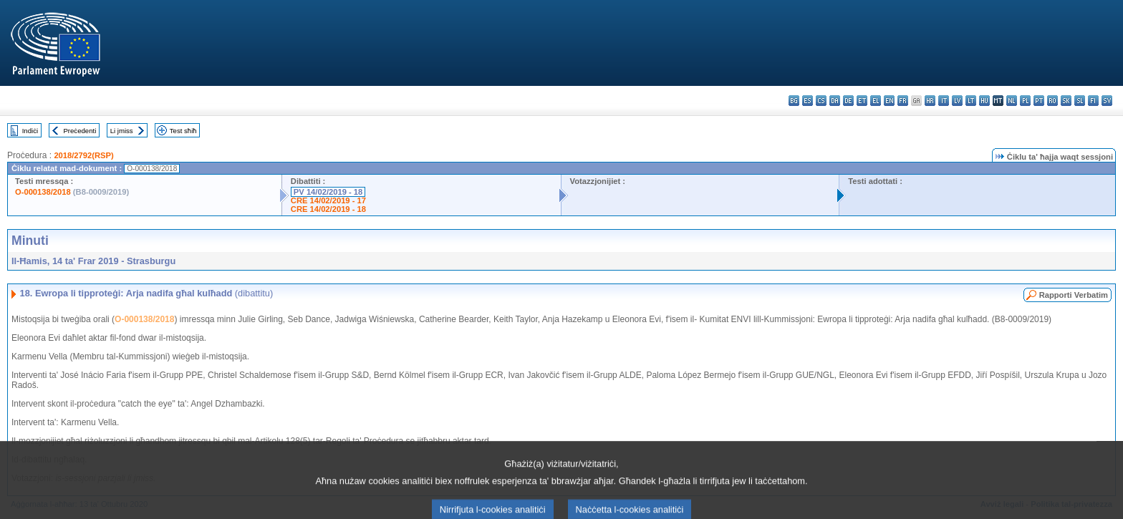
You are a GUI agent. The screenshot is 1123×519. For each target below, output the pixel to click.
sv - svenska (1107, 100)
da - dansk (834, 100)
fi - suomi (1093, 100)
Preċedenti (79, 131)
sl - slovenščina (1079, 100)
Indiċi (30, 131)
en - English (889, 100)
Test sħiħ (183, 131)
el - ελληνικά (875, 100)
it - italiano (943, 100)
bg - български (794, 100)
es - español (807, 100)
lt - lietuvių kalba (970, 100)
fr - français (902, 100)
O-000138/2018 (43, 192)
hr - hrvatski (930, 100)
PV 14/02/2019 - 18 (328, 192)
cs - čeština (821, 100)
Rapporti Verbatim (1073, 295)
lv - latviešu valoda (957, 100)
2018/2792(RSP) (83, 155)
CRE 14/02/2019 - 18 (328, 209)
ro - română (1052, 100)
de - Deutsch (848, 100)
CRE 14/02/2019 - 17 (328, 200)
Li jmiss (121, 131)
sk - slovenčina (1066, 100)
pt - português (1038, 100)
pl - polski (1025, 100)
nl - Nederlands (1011, 100)
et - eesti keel (862, 100)
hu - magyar (984, 100)
